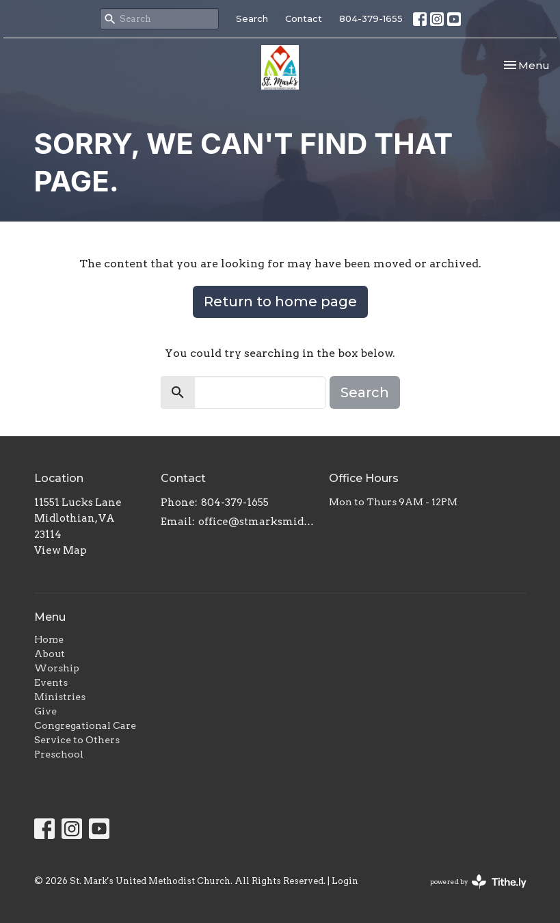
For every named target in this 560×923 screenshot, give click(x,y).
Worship (56, 668)
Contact (303, 18)
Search (252, 18)
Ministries (59, 696)
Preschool (58, 754)
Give (45, 711)
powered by (478, 881)
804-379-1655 (371, 18)
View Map (60, 550)
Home (49, 639)
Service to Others (77, 739)
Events (51, 682)
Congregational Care (85, 725)
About (49, 653)
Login (345, 881)
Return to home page (280, 301)
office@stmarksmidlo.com (257, 522)
